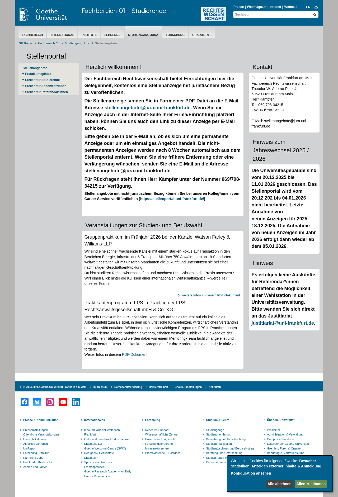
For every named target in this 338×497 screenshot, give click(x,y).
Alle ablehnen (279, 484)
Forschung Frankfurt (36, 453)
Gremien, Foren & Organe (284, 448)
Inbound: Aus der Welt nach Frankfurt (102, 432)
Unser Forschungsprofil (160, 439)
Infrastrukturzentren (157, 448)
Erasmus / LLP (93, 443)
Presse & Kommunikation (40, 420)
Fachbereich (32, 34)
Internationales (94, 420)
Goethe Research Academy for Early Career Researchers (108, 474)
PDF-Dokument (134, 354)
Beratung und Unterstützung (224, 453)
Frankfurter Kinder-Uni (37, 462)
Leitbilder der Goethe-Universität (288, 443)
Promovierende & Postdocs (162, 453)
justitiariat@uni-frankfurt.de (282, 323)
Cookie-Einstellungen (188, 387)
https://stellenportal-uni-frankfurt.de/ (172, 199)
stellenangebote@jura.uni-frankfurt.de (148, 107)
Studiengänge (215, 430)
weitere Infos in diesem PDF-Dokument (210, 295)
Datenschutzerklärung (128, 387)
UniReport (29, 448)
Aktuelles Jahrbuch (35, 443)
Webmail (290, 7)
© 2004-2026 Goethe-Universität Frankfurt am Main (55, 387)
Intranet (275, 7)
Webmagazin (256, 7)
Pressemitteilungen (35, 430)
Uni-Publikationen (34, 439)
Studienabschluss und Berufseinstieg (229, 448)
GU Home (25, 43)
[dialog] (280, 474)
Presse (238, 7)
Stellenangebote (35, 68)
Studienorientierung (218, 434)
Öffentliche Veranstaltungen (41, 434)
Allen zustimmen (311, 484)
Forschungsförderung (159, 443)
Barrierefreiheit (158, 387)
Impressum (100, 387)
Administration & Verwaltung (285, 434)
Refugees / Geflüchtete (99, 453)
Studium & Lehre (217, 420)
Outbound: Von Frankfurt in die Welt (107, 439)
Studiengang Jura (143, 34)
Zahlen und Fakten (35, 466)
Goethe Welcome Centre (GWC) (105, 448)
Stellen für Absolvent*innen (45, 86)
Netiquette (215, 387)
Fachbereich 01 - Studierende (124, 11)
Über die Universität (280, 420)
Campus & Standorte (280, 439)
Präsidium (273, 430)
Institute (89, 34)
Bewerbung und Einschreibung (226, 439)
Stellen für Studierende (42, 80)
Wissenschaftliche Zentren (162, 434)
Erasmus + (91, 457)
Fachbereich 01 (48, 43)
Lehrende (112, 34)
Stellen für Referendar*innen (46, 92)
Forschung (175, 34)
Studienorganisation (219, 443)
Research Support (157, 430)
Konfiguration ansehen (251, 473)
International (62, 34)
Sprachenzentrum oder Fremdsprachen (99, 464)
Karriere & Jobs (33, 457)
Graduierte (202, 34)
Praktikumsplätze (38, 74)
